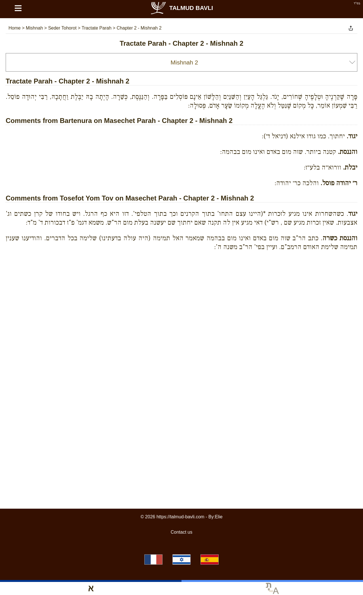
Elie (219, 516)
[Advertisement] (181, 281)
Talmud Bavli (181, 8)
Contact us (181, 532)
